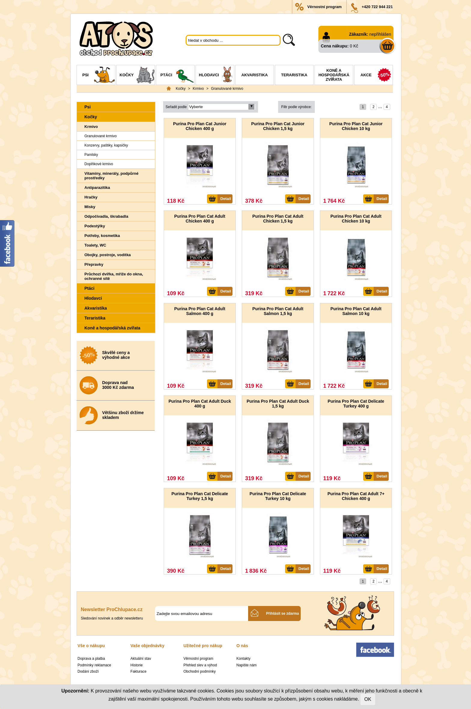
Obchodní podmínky (200, 671)
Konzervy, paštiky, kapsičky (106, 145)
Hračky (90, 197)
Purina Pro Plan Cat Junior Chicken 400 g (199, 126)
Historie (136, 665)
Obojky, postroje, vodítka (107, 255)
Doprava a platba (91, 658)
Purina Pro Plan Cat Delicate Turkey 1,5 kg (200, 496)
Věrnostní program (324, 7)
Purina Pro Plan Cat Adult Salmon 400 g (199, 311)
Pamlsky (91, 155)
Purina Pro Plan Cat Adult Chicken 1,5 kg (277, 218)
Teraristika (294, 75)
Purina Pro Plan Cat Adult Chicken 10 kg (355, 218)
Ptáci (177, 76)
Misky (89, 207)
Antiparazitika (97, 187)
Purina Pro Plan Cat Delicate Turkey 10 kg (278, 496)
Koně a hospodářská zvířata (333, 75)
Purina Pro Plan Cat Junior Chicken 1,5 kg (277, 126)
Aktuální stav (140, 658)
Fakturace (138, 671)
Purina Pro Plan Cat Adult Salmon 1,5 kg (277, 311)
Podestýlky (94, 226)
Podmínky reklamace (94, 665)
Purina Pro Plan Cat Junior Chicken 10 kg (355, 126)
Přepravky (93, 264)
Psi (98, 76)
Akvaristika (255, 75)
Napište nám (246, 665)
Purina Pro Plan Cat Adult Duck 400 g (200, 403)
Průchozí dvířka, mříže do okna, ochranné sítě (113, 276)
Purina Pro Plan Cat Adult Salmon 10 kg (355, 311)
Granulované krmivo (227, 88)
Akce (376, 76)
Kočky (137, 76)
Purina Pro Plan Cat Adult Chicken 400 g (199, 218)
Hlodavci (216, 76)
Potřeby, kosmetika (102, 235)
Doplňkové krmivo (98, 164)
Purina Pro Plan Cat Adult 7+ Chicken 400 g (355, 496)
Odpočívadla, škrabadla (106, 216)
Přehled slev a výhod (200, 665)
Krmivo (198, 88)
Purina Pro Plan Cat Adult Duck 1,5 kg (278, 403)
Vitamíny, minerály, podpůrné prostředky (111, 175)
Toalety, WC (95, 245)
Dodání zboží (88, 671)
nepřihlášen (380, 34)
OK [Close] (367, 699)
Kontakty (243, 658)
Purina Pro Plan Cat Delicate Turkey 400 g (356, 403)
